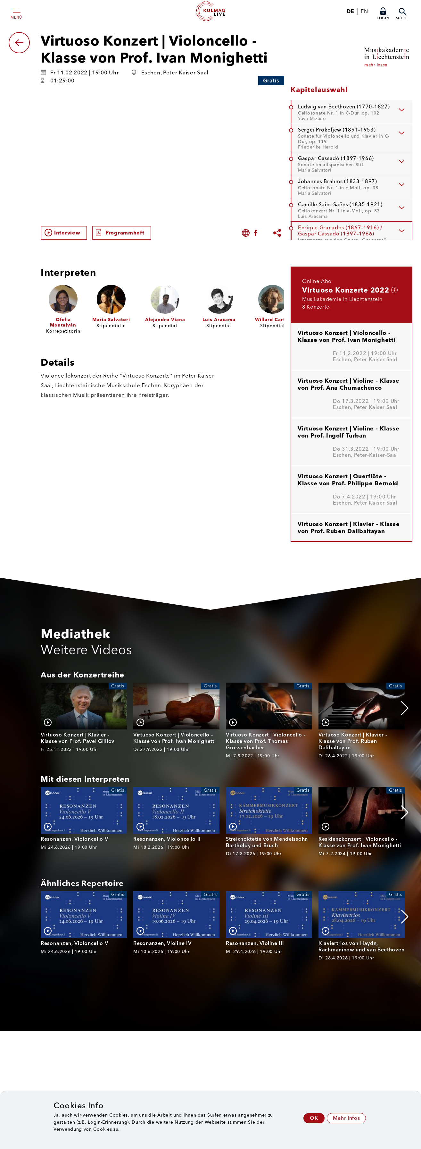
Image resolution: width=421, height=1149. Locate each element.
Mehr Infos (346, 1118)
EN (364, 11)
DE (350, 11)
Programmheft (124, 233)
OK (314, 1118)
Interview (67, 233)
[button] (404, 708)
